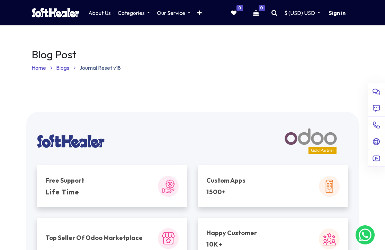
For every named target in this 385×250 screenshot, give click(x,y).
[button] (199, 13)
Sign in (337, 12)
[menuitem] (99, 13)
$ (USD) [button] (300, 12)
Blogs (66, 67)
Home (42, 67)
